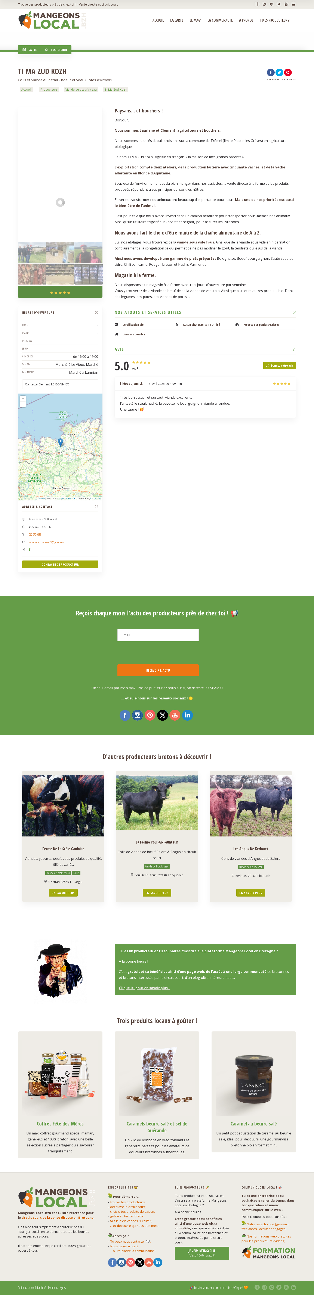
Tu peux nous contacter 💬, (130, 1241)
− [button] (23, 404)
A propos (246, 20)
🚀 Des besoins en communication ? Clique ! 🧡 (218, 1287)
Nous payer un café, (124, 1246)
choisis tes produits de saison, (132, 1211)
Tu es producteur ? (275, 20)
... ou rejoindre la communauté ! (133, 1251)
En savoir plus (63, 893)
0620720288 (35, 534)
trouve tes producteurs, (128, 1202)
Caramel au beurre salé (254, 1123)
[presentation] (149, 653)
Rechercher (56, 50)
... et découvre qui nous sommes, (134, 1225)
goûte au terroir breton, (127, 1216)
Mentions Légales (57, 1288)
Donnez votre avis (279, 365)
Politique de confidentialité (32, 1288)
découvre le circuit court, (128, 1207)
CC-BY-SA (96, 498)
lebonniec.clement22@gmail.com (47, 542)
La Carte (176, 20)
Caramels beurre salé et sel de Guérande (157, 1127)
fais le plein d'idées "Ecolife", (131, 1221)
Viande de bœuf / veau (81, 89)
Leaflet (41, 498)
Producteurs (49, 89)
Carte (29, 50)
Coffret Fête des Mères (60, 1123)
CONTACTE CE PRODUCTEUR (60, 564)
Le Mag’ (195, 20)
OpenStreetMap (67, 498)
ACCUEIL (158, 20)
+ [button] (23, 398)
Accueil (26, 89)
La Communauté (220, 20)
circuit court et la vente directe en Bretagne (57, 1217)
